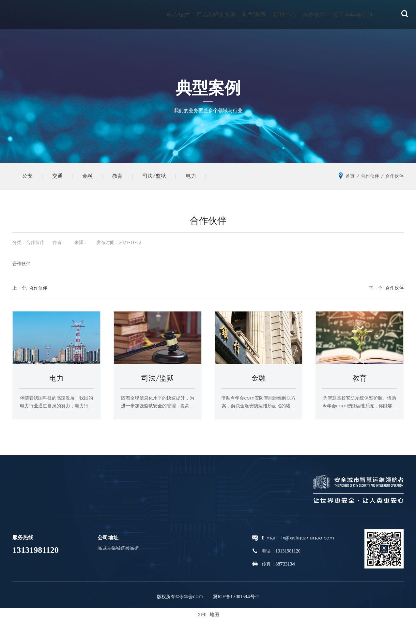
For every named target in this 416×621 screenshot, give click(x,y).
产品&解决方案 (216, 14)
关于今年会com (354, 14)
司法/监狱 (154, 176)
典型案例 (254, 14)
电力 (191, 176)
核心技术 (178, 14)
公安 (27, 176)
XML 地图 (208, 614)
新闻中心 (284, 14)
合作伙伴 (314, 14)
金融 (87, 176)
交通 (57, 176)
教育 (117, 176)
